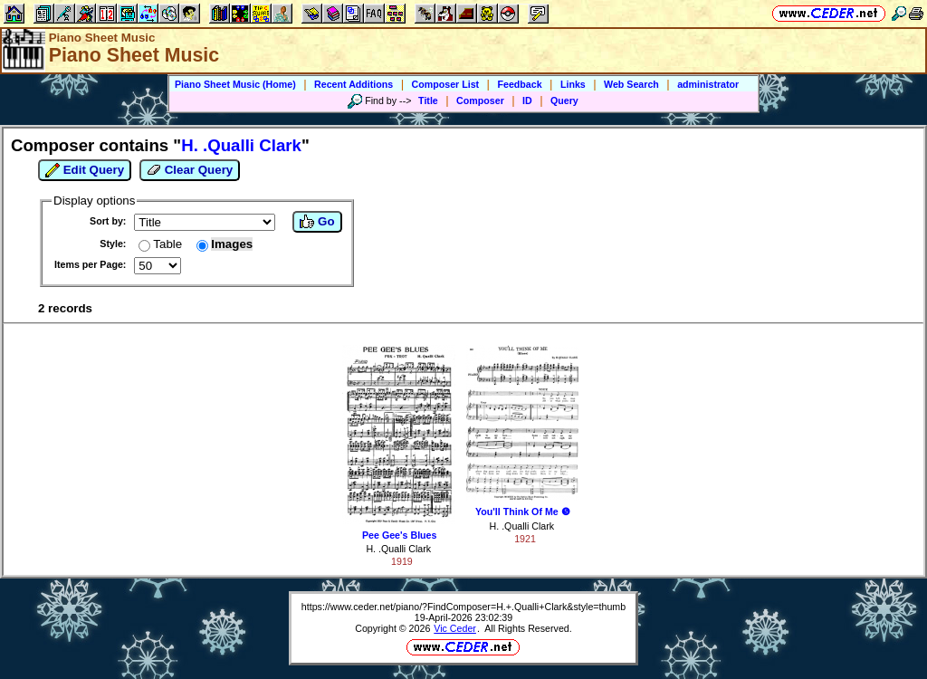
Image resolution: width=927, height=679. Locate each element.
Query (564, 100)
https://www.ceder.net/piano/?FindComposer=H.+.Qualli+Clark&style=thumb (463, 606)
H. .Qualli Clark (398, 548)
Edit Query (84, 170)
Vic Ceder (455, 628)
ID (527, 100)
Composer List (446, 84)
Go (317, 222)
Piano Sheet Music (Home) (235, 84)
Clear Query (190, 170)
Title (428, 100)
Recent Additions (353, 84)
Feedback (519, 84)
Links (573, 84)
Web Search (631, 84)
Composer (480, 100)
